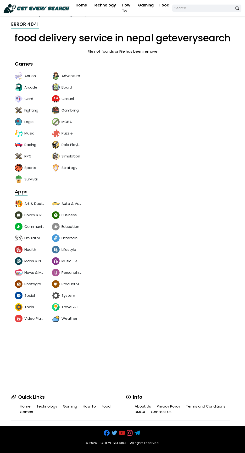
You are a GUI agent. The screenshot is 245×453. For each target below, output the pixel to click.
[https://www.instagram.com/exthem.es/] (130, 433)
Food (164, 5)
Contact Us (161, 411)
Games (24, 64)
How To (126, 8)
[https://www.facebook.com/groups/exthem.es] (107, 433)
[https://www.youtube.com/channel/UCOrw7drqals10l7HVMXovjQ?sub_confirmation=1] (122, 433)
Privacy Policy (168, 406)
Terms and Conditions (205, 406)
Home (81, 5)
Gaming (146, 5)
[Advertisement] (48, 358)
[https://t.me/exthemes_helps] (137, 433)
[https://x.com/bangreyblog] (114, 433)
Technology (104, 5)
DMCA (140, 411)
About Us (143, 406)
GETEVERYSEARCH (114, 443)
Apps (21, 192)
